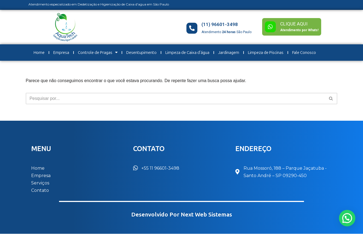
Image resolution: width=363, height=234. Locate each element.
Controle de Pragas (98, 52)
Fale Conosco (304, 52)
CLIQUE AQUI (294, 24)
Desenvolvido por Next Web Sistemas (181, 214)
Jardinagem (228, 52)
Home (39, 52)
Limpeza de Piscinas (265, 52)
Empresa (61, 52)
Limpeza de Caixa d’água (187, 52)
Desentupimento (141, 52)
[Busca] (175, 98)
